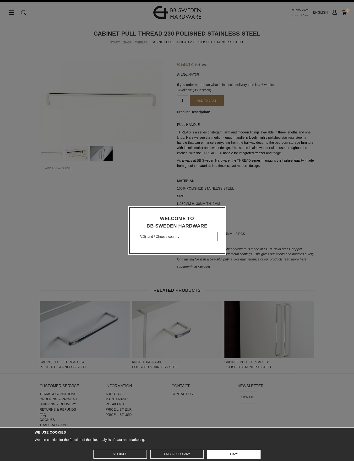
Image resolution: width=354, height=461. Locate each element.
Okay (234, 454)
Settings (120, 454)
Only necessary (177, 454)
